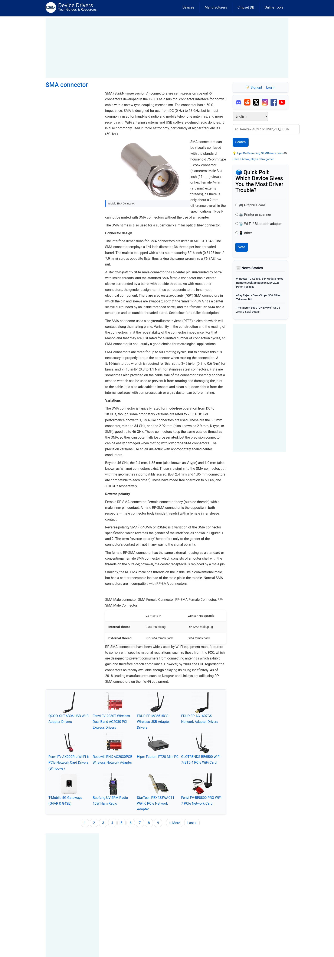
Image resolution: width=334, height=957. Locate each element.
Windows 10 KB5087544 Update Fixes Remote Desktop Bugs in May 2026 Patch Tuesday (259, 282)
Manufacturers (216, 7)
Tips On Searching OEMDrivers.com (259, 153)
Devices (188, 7)
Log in (270, 87)
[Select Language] (250, 116)
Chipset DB (246, 7)
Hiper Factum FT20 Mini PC (158, 757)
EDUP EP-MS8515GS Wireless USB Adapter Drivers (153, 721)
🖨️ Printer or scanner (255, 215)
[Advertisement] (167, 48)
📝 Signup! (253, 87)
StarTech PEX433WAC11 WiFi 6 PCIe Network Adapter (155, 803)
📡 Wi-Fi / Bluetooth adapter (260, 224)
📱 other (245, 233)
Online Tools (274, 7)
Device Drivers (75, 5)
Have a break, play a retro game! (253, 159)
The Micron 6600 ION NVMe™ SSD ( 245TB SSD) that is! (258, 309)
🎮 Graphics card (252, 205)
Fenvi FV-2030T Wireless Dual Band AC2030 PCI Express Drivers (111, 721)
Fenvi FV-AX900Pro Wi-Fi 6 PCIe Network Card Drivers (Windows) (69, 762)
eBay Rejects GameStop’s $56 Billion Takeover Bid (258, 297)
